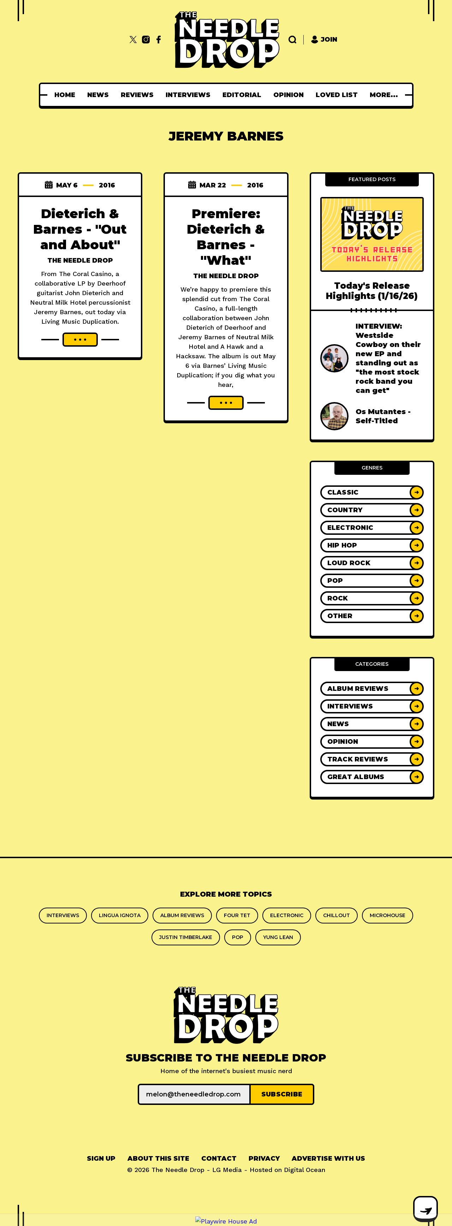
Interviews (190, 95)
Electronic (286, 915)
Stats (384, 95)
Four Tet (237, 915)
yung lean (278, 937)
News (100, 95)
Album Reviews (182, 915)
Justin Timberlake (185, 937)
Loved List (339, 95)
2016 (107, 185)
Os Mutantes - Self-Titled (383, 416)
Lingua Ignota (120, 915)
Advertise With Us (328, 1158)
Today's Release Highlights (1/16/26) (372, 291)
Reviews (139, 95)
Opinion (290, 95)
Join (324, 40)
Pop (237, 937)
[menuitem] (66, 95)
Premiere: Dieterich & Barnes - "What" (226, 237)
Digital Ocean (304, 1169)
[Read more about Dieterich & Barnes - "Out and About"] (80, 340)
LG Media (227, 1169)
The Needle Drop (80, 260)
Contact (219, 1158)
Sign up (101, 1158)
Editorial (244, 95)
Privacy (264, 1158)
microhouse (387, 915)
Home (66, 95)
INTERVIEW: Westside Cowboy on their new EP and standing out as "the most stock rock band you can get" (388, 358)
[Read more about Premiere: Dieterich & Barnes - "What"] (226, 403)
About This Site (158, 1158)
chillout (336, 915)
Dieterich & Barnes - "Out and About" (80, 229)
